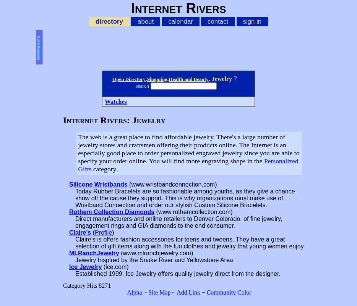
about (146, 21)
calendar (180, 21)
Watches (116, 101)
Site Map (159, 292)
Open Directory (129, 79)
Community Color (229, 292)
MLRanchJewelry (94, 253)
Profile (103, 232)
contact (218, 21)
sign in (252, 21)
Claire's (80, 232)
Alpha (134, 292)
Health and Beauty (189, 79)
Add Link (188, 292)
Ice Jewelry (85, 267)
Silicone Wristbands (98, 184)
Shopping (157, 79)
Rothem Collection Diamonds (111, 212)
